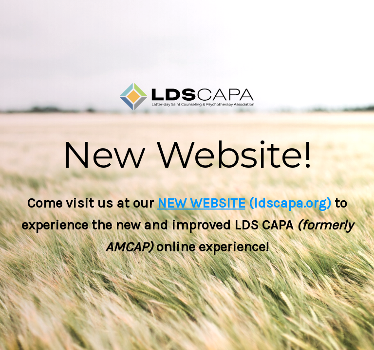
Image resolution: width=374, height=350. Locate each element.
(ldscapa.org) (288, 203)
